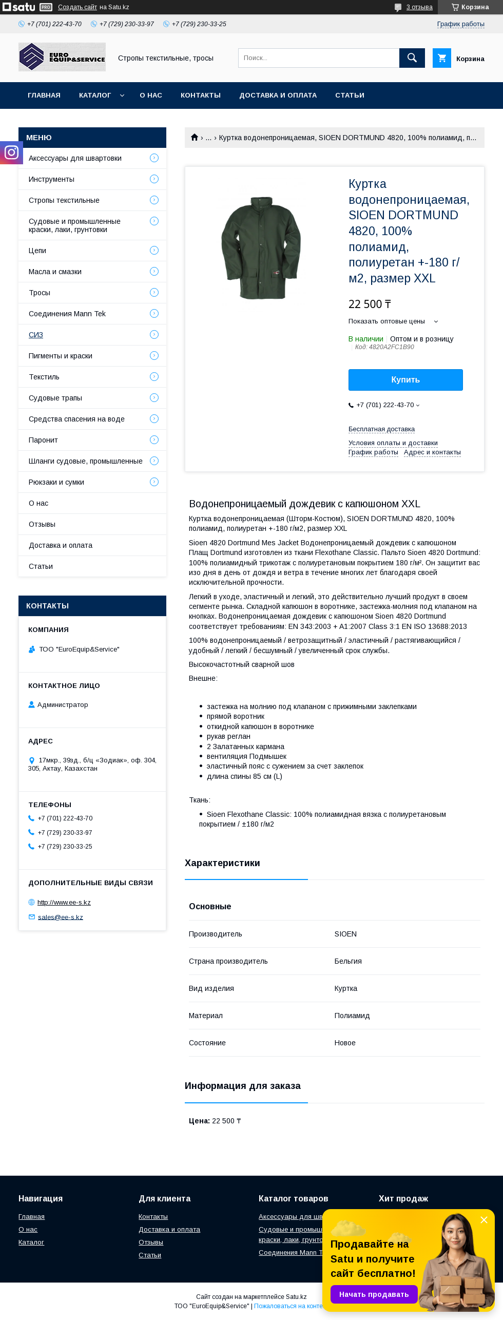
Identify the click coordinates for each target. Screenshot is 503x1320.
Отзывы (42, 524)
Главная (44, 95)
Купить (406, 379)
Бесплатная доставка (382, 429)
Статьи (349, 95)
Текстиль (44, 377)
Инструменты (51, 179)
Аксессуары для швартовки (75, 158)
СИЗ (36, 335)
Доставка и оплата (278, 95)
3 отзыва (420, 7)
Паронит (43, 440)
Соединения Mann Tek (67, 314)
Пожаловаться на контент (291, 1306)
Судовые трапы (55, 398)
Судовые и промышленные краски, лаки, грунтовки (75, 225)
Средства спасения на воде (77, 419)
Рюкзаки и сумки (56, 482)
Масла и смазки (55, 271)
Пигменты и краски (60, 356)
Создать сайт (77, 7)
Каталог (95, 95)
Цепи (37, 250)
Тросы (39, 293)
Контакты (201, 95)
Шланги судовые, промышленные (86, 461)
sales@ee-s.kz (60, 917)
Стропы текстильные (64, 200)
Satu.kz (296, 1296)
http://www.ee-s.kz (64, 902)
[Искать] (412, 58)
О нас (151, 95)
